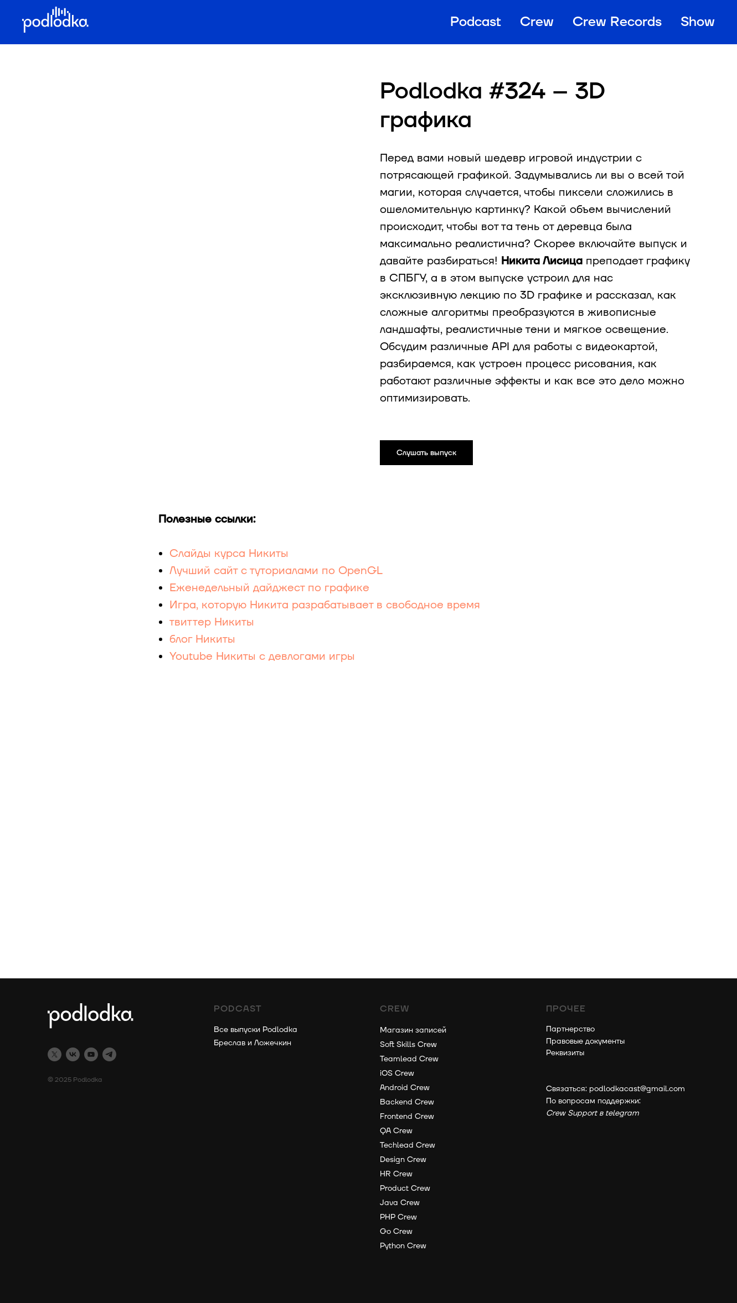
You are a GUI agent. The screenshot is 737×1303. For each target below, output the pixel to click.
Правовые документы (585, 1041)
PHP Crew (398, 1217)
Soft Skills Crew (408, 1044)
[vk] (73, 1054)
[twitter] (54, 1054)
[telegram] (109, 1054)
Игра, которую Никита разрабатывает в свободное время (324, 605)
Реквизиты (565, 1052)
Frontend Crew (407, 1116)
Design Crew (403, 1159)
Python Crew (403, 1246)
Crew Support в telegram (592, 1113)
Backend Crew (407, 1102)
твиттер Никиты (211, 622)
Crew (537, 22)
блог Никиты (202, 639)
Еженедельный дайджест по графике (269, 588)
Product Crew (405, 1188)
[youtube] (91, 1054)
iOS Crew (397, 1073)
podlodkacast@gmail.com (637, 1088)
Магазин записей (413, 1030)
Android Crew (405, 1087)
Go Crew (396, 1231)
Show (698, 22)
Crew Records (617, 22)
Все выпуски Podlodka (255, 1029)
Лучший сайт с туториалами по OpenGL (276, 571)
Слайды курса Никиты (228, 553)
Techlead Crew (407, 1145)
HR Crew (396, 1174)
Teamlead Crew (409, 1059)
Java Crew (400, 1202)
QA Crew (396, 1130)
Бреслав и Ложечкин (252, 1043)
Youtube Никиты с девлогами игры (262, 656)
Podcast (475, 22)
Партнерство (570, 1029)
